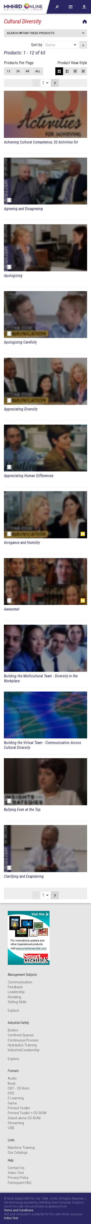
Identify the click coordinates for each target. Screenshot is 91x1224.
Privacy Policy (18, 1178)
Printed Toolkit (19, 1108)
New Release (82, 533)
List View (83, 71)
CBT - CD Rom (18, 1088)
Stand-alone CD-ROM (24, 1118)
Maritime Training (21, 1148)
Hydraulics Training (22, 1045)
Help (70, 7)
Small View (75, 71)
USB (11, 1128)
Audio (12, 1078)
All (37, 71)
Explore (13, 1010)
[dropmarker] (75, 45)
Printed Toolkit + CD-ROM (27, 1113)
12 (8, 71)
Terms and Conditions (18, 1210)
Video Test (16, 1173)
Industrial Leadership (24, 1050)
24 (18, 71)
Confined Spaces (21, 1035)
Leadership (16, 992)
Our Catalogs (18, 1152)
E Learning (16, 1098)
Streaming (16, 1123)
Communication (20, 982)
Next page (55, 83)
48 (27, 71)
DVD (11, 1093)
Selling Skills (17, 1002)
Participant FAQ (20, 1183)
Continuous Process (23, 1040)
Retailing (14, 997)
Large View (67, 71)
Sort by (54, 45)
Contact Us (16, 1168)
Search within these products (31, 33)
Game (12, 1103)
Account (84, 7)
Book (12, 1083)
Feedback (15, 987)
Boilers (13, 1030)
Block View (59, 71)
